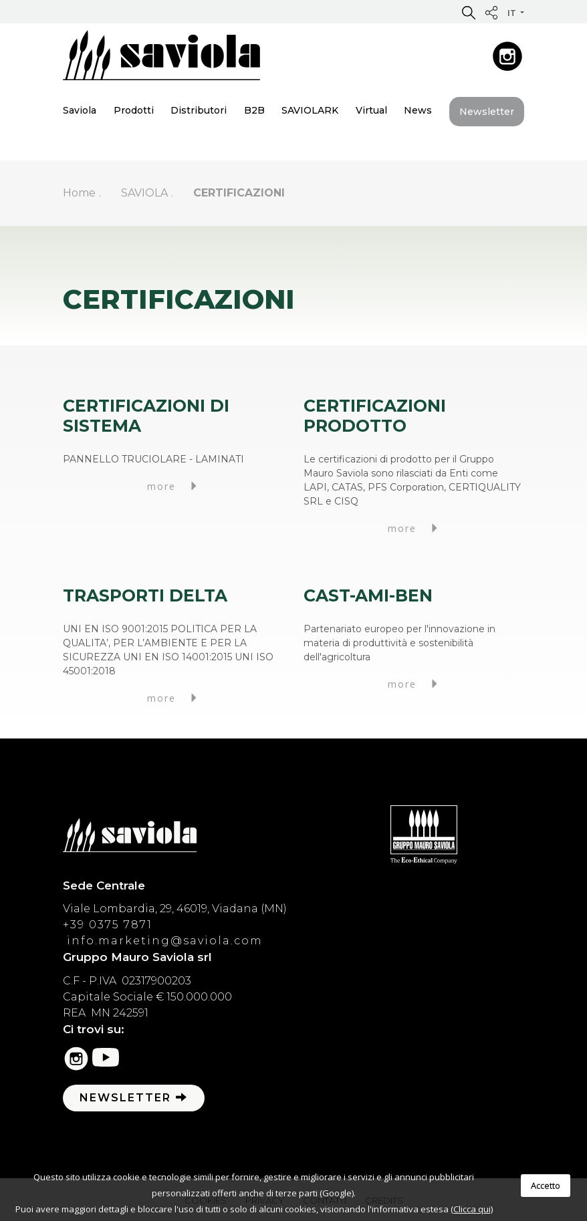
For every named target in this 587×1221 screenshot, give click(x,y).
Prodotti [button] (134, 110)
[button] (468, 12)
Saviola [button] (79, 110)
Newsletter (486, 112)
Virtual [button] (371, 110)
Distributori (198, 110)
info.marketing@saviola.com (163, 940)
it (512, 13)
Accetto (545, 1186)
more (173, 486)
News (418, 110)
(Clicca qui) (472, 1209)
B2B (254, 110)
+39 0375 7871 (107, 924)
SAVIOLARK (309, 110)
